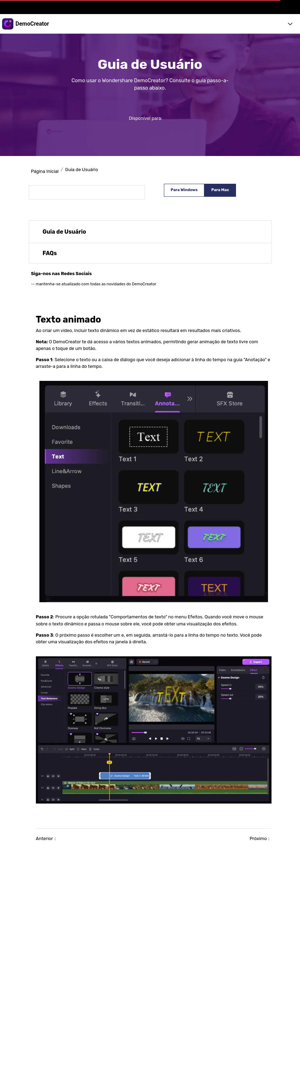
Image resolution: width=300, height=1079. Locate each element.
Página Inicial (45, 171)
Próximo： (261, 838)
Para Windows (184, 190)
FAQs (50, 253)
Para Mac (220, 190)
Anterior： (47, 838)
